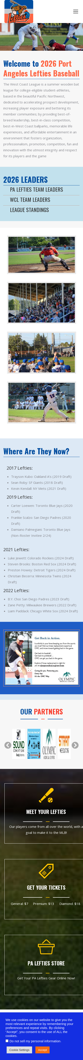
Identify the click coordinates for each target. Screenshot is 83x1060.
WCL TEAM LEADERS (30, 199)
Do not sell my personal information (35, 1041)
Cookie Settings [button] (19, 1050)
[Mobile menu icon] (76, 11)
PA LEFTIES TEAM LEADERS (36, 189)
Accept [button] (42, 1050)
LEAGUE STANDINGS (29, 210)
